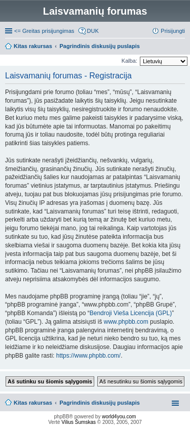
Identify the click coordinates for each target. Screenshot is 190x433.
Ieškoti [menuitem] (181, 47)
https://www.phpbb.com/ (88, 355)
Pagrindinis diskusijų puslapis (100, 403)
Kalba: (129, 61)
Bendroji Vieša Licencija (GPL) (131, 313)
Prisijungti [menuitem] (173, 31)
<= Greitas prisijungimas (44, 31)
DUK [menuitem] (93, 31)
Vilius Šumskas (78, 422)
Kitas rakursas (33, 403)
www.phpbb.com (126, 321)
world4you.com (119, 416)
